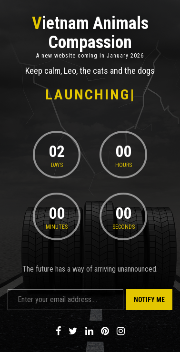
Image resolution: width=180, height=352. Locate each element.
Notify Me (149, 299)
